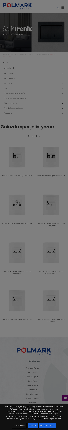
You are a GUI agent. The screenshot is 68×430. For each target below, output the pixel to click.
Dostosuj (32, 426)
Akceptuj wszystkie (47, 426)
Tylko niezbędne (19, 426)
